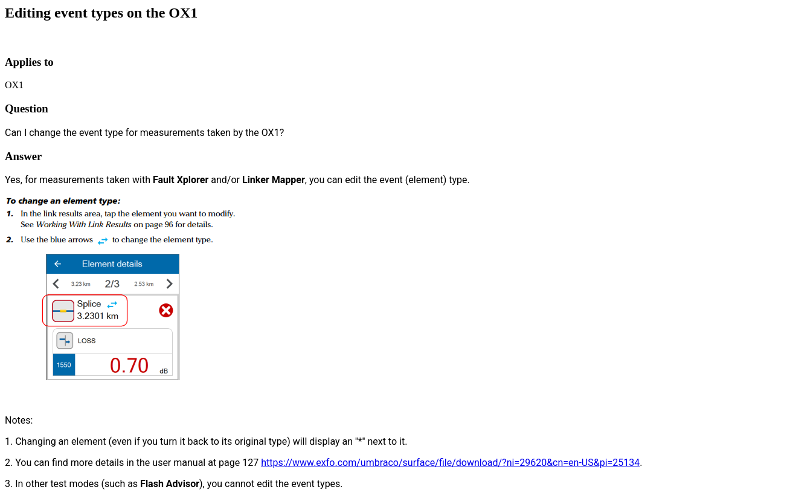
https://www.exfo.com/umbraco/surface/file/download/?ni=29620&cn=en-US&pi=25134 (450, 462)
